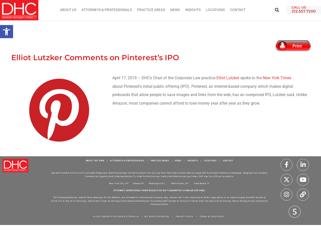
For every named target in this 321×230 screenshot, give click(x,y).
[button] (277, 10)
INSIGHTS (193, 10)
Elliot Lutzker (227, 77)
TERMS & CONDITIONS (212, 216)
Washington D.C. (158, 183)
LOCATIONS (210, 161)
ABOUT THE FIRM (95, 161)
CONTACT (228, 161)
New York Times (277, 77)
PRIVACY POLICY (185, 216)
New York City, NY (119, 183)
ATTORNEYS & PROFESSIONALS (127, 161)
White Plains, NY (180, 183)
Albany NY (138, 183)
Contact (238, 10)
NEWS (178, 161)
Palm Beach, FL (202, 183)
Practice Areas (151, 10)
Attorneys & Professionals (107, 10)
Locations (215, 10)
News (175, 10)
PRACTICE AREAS (159, 161)
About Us (68, 10)
